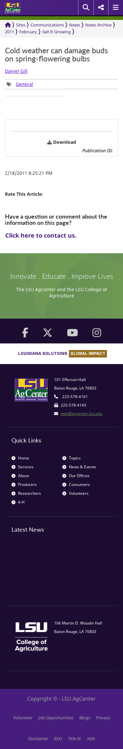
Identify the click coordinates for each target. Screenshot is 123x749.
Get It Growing (56, 32)
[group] (20, 84)
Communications (47, 25)
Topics (71, 458)
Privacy (103, 718)
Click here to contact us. (40, 235)
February (28, 32)
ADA (91, 738)
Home (20, 458)
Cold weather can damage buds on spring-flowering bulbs (56, 54)
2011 (9, 32)
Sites (20, 25)
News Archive (98, 25)
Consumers (76, 484)
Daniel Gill (16, 71)
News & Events (79, 467)
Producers (24, 484)
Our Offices (76, 475)
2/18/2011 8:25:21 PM (28, 173)
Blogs (84, 718)
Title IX (74, 738)
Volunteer (22, 718)
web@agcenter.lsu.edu (81, 413)
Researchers (26, 493)
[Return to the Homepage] (8, 25)
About (20, 475)
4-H (18, 502)
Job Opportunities (55, 718)
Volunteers (75, 493)
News (74, 25)
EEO (58, 738)
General (24, 84)
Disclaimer (38, 738)
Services (22, 467)
